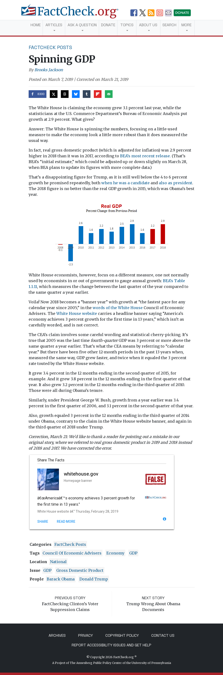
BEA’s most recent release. (145, 155)
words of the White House (118, 307)
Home (36, 24)
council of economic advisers (72, 553)
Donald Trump (93, 579)
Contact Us (162, 635)
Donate (108, 24)
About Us (148, 24)
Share (42, 521)
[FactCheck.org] (74, 14)
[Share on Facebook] (38, 94)
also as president (175, 182)
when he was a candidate (125, 182)
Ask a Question (82, 24)
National (58, 561)
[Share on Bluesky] (76, 94)
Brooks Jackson (48, 69)
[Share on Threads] (65, 94)
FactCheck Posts (50, 47)
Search (169, 24)
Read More (66, 521)
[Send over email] (109, 94)
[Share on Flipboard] (98, 94)
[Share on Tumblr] (86, 94)
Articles (53, 24)
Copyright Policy (122, 635)
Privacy (85, 635)
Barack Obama (61, 579)
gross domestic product (79, 570)
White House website (76, 313)
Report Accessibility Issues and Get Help (111, 645)
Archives (57, 635)
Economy (115, 553)
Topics (127, 24)
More (186, 24)
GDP (133, 553)
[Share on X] (53, 94)
